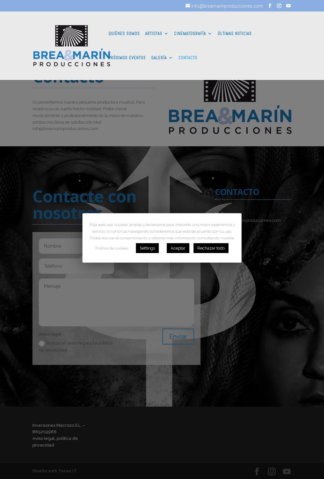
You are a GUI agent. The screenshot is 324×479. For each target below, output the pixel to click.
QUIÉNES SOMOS (124, 34)
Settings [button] (147, 248)
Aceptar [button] (178, 248)
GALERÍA (159, 58)
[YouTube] (288, 6)
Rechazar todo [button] (211, 248)
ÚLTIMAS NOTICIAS (235, 34)
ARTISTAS (153, 34)
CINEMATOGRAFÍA (190, 34)
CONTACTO (188, 58)
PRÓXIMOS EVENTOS (127, 58)
